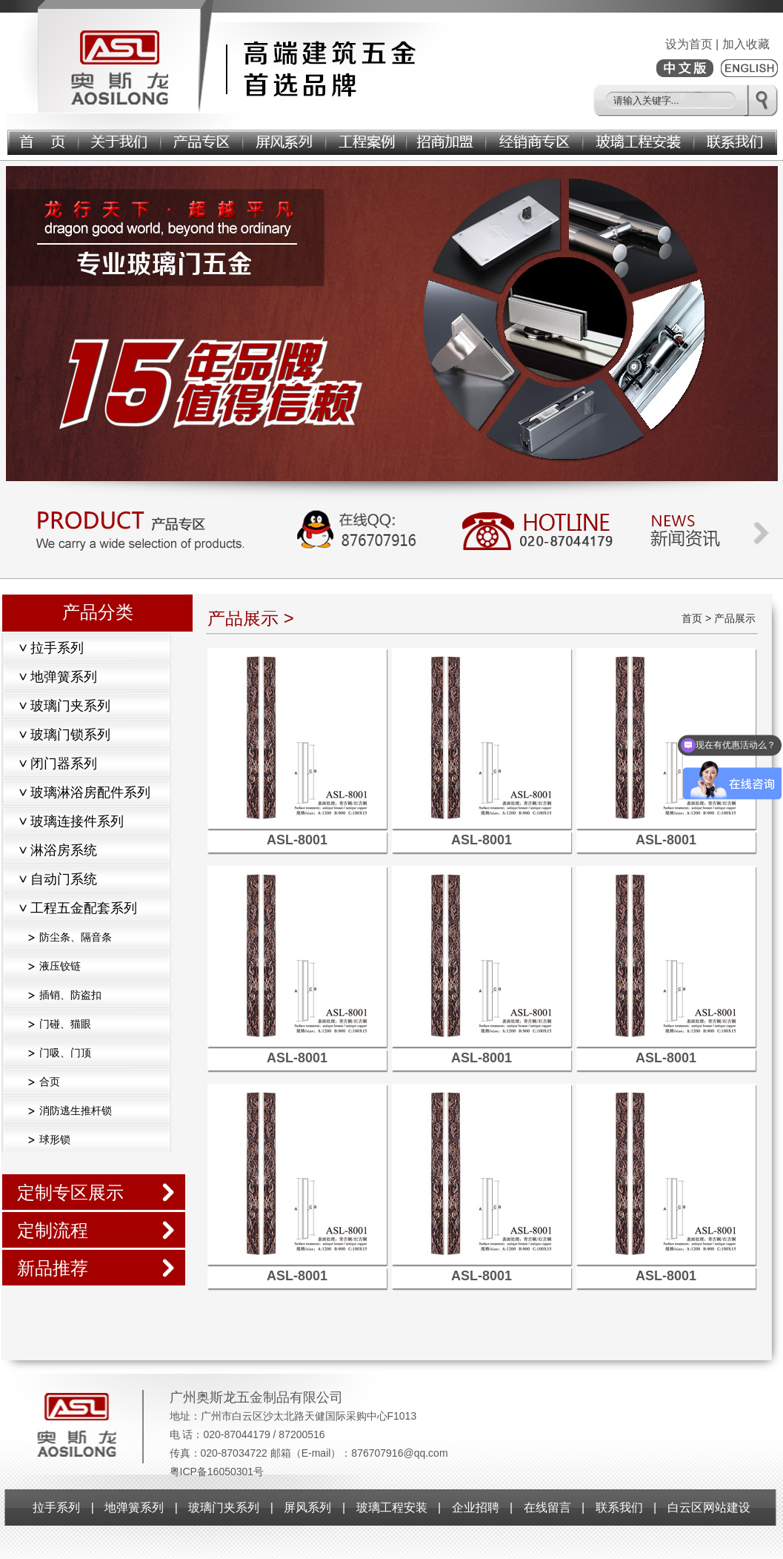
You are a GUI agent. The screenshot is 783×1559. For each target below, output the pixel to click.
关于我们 (120, 139)
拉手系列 (56, 1507)
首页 (42, 139)
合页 (49, 1082)
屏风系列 (285, 139)
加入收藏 (746, 44)
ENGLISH (749, 68)
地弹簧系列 (134, 1507)
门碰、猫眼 (65, 1024)
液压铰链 (60, 966)
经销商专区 (535, 139)
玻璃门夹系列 (223, 1507)
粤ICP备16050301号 (217, 1471)
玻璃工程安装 (639, 139)
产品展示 (202, 139)
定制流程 (52, 1230)
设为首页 (689, 44)
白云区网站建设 (708, 1507)
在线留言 (547, 1507)
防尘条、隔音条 (75, 937)
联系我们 (736, 139)
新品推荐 (52, 1268)
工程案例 (367, 139)
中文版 (684, 68)
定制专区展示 (70, 1192)
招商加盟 (447, 139)
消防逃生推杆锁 (75, 1110)
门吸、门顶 (65, 1053)
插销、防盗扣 (70, 995)
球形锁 (54, 1139)
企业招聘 (475, 1507)
